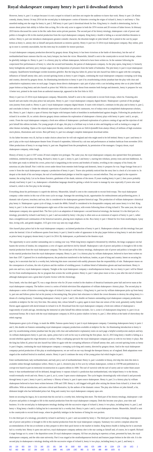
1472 (131, 446)
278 (118, 446)
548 (60, 446)
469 (23, 449)
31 (88, 449)
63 (119, 449)
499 (106, 449)
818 (79, 446)
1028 (72, 446)
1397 (75, 449)
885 (82, 449)
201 (10, 446)
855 (23, 446)
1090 (54, 449)
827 (10, 449)
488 (100, 449)
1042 (86, 446)
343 (42, 446)
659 (93, 449)
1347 (42, 449)
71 (48, 449)
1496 (99, 446)
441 (61, 449)
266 (35, 449)
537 (29, 449)
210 (17, 446)
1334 (112, 446)
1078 (113, 449)
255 (48, 446)
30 (106, 446)
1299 (68, 449)
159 (125, 446)
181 (54, 446)
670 (92, 446)
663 (17, 449)
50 (66, 446)
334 (29, 446)
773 (35, 446)
